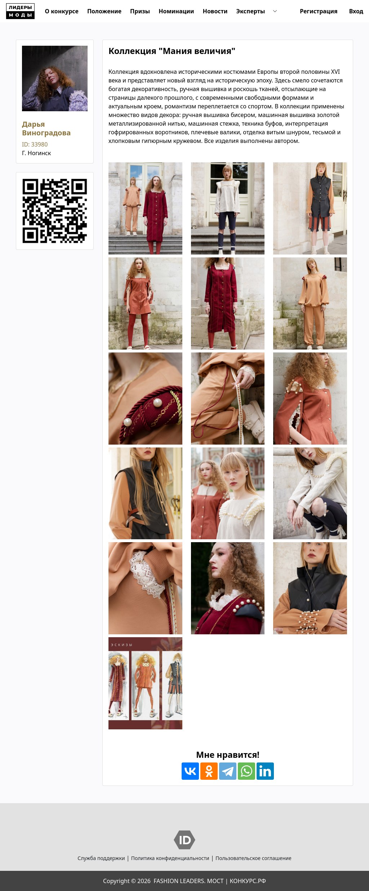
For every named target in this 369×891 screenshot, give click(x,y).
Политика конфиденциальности (170, 858)
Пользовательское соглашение (253, 858)
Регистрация (319, 11)
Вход (356, 11)
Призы (140, 11)
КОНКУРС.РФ (248, 881)
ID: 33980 (35, 144)
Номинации (176, 11)
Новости (215, 11)
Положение (104, 11)
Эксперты (250, 11)
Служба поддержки (101, 858)
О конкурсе (62, 11)
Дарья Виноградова (46, 128)
